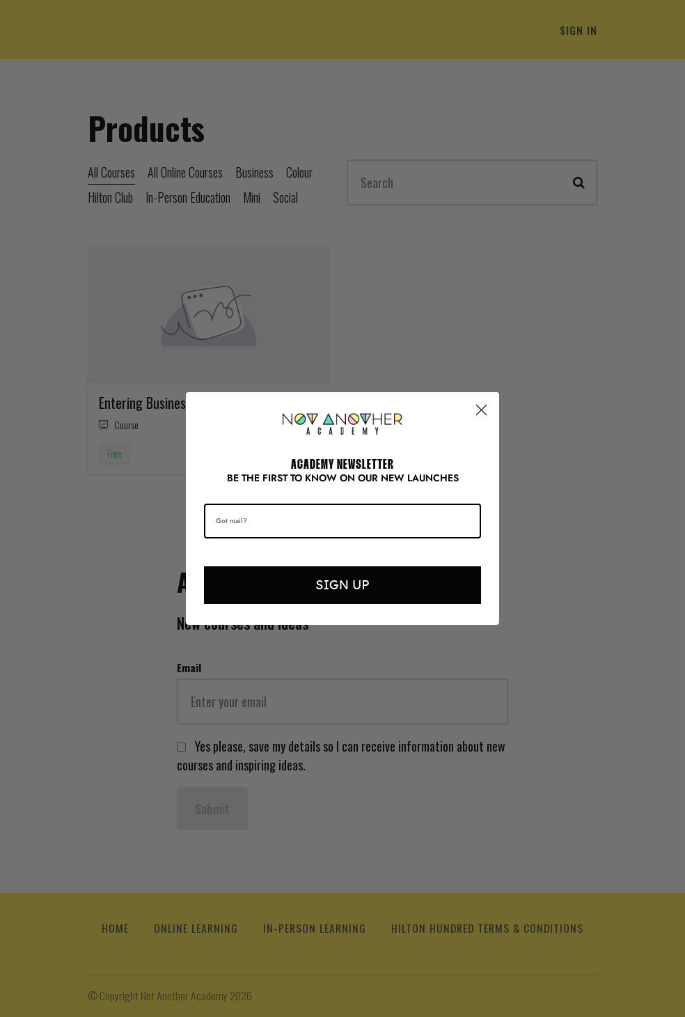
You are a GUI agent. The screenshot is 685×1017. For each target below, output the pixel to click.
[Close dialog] (481, 410)
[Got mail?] (342, 521)
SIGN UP (342, 585)
